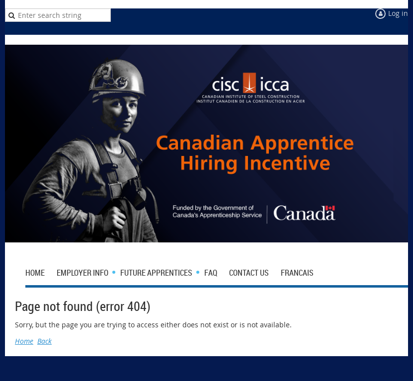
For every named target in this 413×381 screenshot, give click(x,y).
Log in (398, 13)
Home (24, 341)
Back (44, 341)
